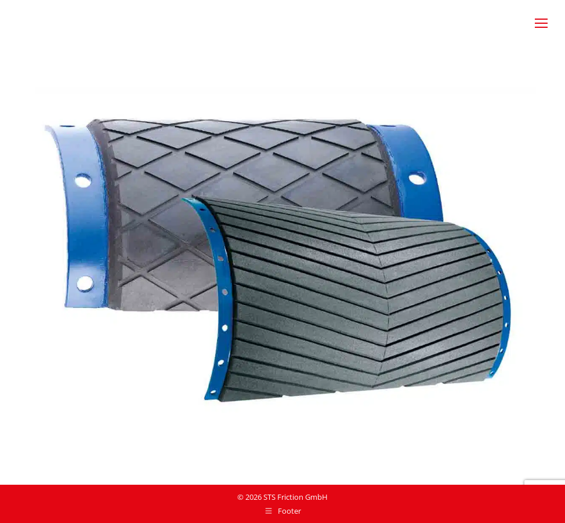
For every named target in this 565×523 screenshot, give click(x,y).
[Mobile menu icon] (541, 23)
